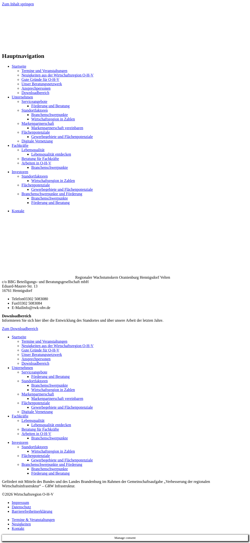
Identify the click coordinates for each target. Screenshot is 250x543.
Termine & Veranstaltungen (33, 520)
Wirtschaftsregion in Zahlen (53, 119)
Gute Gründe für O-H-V (40, 79)
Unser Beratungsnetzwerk (41, 84)
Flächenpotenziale (35, 132)
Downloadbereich (35, 93)
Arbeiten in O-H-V (36, 163)
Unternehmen (22, 97)
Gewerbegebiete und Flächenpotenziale (62, 137)
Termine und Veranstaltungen (44, 71)
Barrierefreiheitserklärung (32, 511)
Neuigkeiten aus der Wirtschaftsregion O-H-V (57, 75)
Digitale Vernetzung (37, 141)
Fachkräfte (20, 145)
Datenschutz (21, 507)
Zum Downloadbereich (20, 329)
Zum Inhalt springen (18, 4)
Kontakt (18, 211)
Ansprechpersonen (36, 88)
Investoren (20, 172)
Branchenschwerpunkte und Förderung (51, 194)
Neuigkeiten (21, 524)
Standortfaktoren (34, 110)
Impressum (20, 502)
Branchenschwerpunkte (49, 115)
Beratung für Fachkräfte (40, 159)
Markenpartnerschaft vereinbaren (57, 128)
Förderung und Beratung (50, 106)
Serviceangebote (34, 101)
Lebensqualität (32, 150)
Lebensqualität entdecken (51, 154)
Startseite (19, 66)
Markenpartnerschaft (37, 123)
